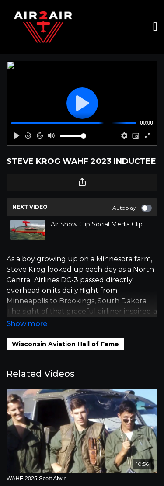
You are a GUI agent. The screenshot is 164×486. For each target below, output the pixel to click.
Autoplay (132, 208)
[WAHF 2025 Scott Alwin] (82, 478)
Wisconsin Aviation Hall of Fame (65, 344)
